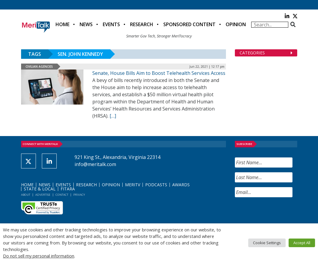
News (86, 24)
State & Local (40, 189)
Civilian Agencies (39, 66)
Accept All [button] (301, 242)
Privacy (79, 195)
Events (111, 24)
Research (141, 24)
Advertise (42, 195)
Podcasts (156, 184)
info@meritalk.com (95, 164)
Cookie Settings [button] (267, 242)
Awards (181, 184)
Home (62, 24)
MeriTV (132, 184)
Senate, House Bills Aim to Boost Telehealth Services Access (158, 73)
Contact (62, 195)
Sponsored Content (189, 24)
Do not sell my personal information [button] (38, 256)
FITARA (68, 189)
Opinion (236, 24)
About (25, 195)
